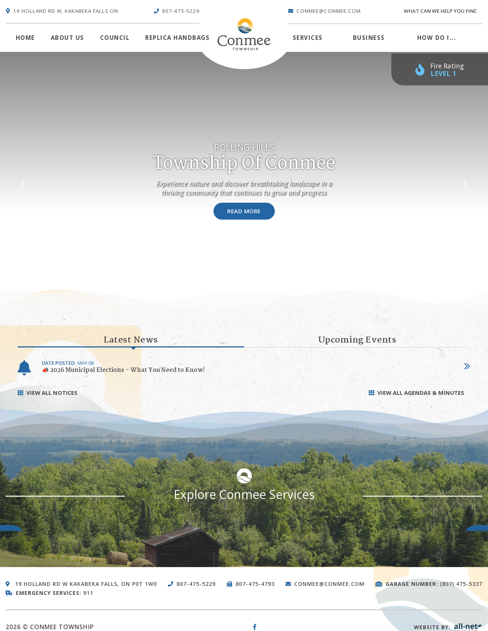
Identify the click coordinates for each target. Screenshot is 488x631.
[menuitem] (25, 38)
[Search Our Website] (442, 11)
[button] (23, 179)
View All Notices (52, 392)
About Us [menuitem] (67, 37)
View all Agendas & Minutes (420, 392)
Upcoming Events (357, 340)
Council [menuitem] (115, 37)
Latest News (131, 340)
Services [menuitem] (308, 37)
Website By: (448, 627)
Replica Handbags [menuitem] (177, 37)
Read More (244, 211)
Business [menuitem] (369, 37)
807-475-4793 (255, 583)
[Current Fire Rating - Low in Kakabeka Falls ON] (439, 69)
